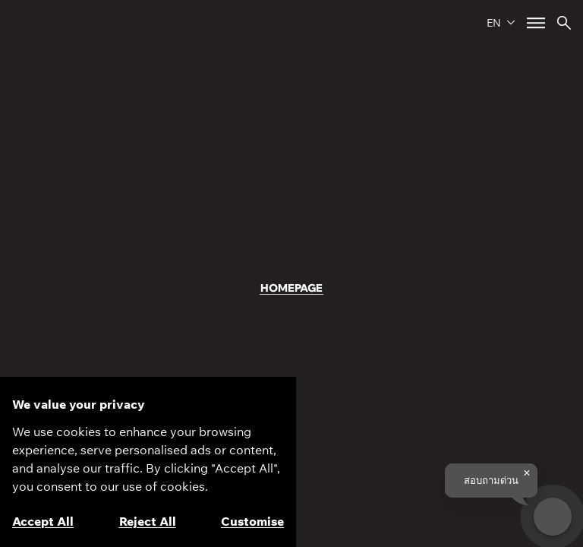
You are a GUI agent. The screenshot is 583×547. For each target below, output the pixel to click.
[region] (148, 462)
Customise (252, 521)
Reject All (147, 521)
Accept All (43, 521)
